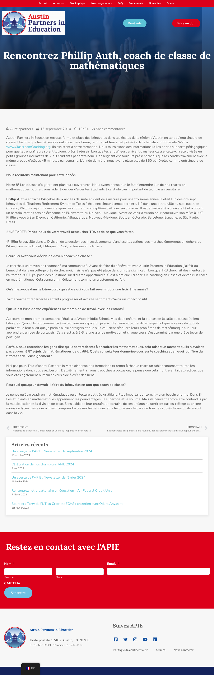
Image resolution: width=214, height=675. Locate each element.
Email (113, 564)
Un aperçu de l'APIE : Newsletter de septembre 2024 (51, 451)
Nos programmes (101, 3)
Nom (9, 564)
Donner (171, 3)
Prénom (9, 577)
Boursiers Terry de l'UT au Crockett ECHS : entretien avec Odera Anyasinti (67, 503)
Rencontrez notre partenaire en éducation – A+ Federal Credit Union (62, 490)
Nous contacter (184, 650)
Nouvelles (155, 3)
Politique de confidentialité (130, 650)
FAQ (120, 3)
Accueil (42, 3)
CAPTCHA (12, 583)
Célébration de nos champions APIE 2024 (42, 464)
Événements (136, 3)
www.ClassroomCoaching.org (28, 147)
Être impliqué (77, 3)
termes (160, 650)
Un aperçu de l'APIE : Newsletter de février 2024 (48, 477)
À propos (58, 3)
